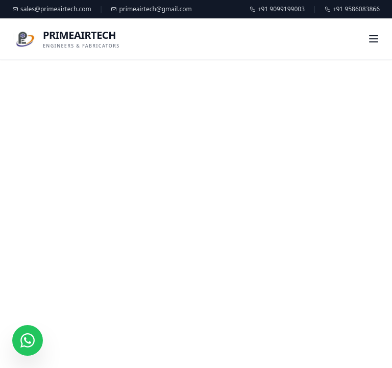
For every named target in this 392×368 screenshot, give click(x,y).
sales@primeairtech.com (51, 9)
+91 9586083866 (352, 9)
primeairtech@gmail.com (151, 9)
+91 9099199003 (277, 9)
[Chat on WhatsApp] (27, 340)
